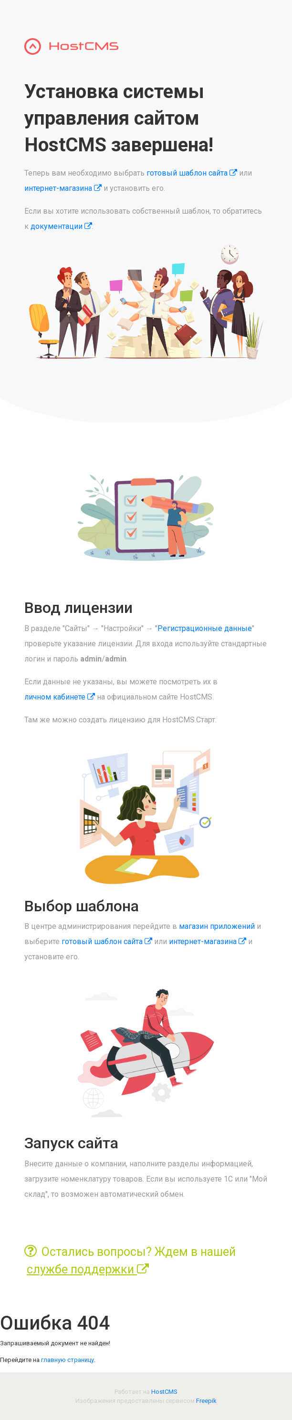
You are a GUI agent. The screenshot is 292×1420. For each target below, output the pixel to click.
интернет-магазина (63, 188)
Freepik (206, 1400)
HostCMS (164, 1391)
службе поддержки (88, 1269)
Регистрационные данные (204, 628)
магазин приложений (217, 926)
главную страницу (67, 1359)
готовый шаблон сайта (191, 173)
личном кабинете (59, 696)
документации (61, 226)
